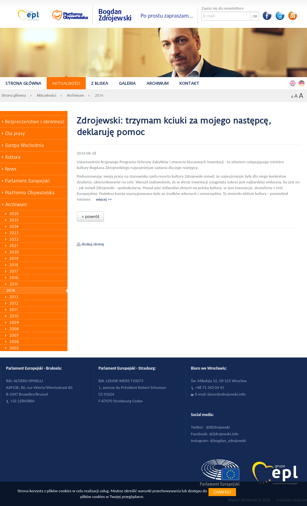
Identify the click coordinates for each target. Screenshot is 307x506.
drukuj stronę (93, 244)
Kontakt (189, 83)
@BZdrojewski (218, 427)
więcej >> (104, 199)
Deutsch (302, 83)
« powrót (90, 216)
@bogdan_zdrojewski (228, 440)
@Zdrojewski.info (224, 433)
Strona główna (23, 83)
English (293, 83)
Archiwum (157, 83)
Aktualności (66, 83)
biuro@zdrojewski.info (227, 394)
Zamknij (222, 492)
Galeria (127, 83)
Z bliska (99, 83)
